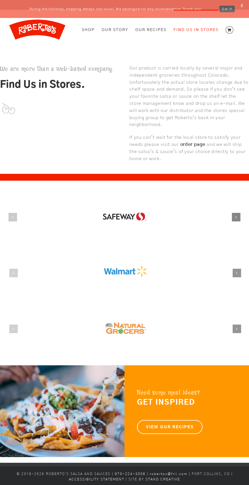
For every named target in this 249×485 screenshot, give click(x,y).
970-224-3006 (131, 465)
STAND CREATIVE (163, 470)
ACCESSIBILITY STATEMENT (96, 470)
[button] (12, 208)
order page (192, 136)
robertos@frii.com (168, 465)
